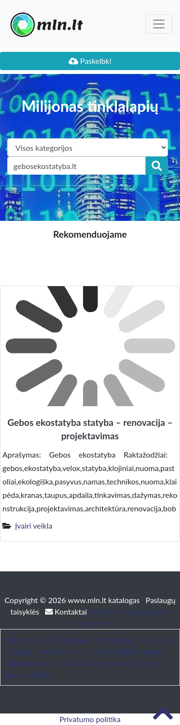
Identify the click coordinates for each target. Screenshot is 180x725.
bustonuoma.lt (63, 651)
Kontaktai (67, 611)
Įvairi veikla (33, 525)
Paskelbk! (90, 60)
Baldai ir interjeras (95, 662)
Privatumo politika (90, 719)
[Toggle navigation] (158, 24)
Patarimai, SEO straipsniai (48, 639)
